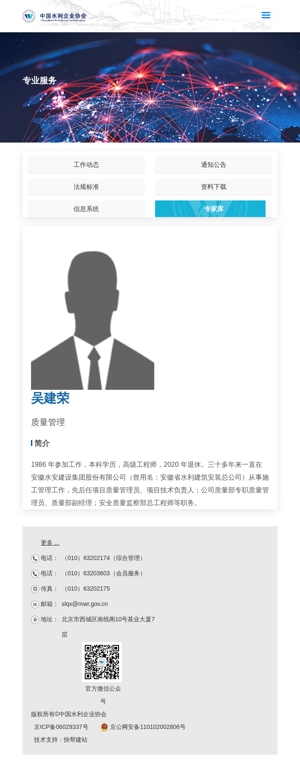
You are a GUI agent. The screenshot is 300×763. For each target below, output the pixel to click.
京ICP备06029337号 (61, 726)
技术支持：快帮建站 (61, 739)
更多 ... (50, 542)
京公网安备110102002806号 (143, 726)
